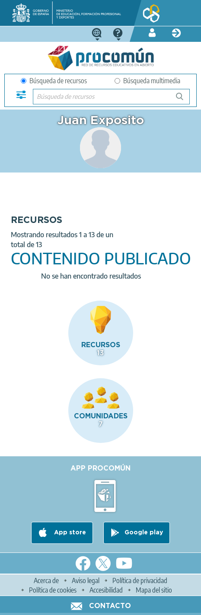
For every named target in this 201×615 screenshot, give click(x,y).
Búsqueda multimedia (147, 80)
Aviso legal (85, 580)
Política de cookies (53, 590)
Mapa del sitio (154, 590)
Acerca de (46, 580)
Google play (143, 532)
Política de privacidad (139, 580)
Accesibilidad (106, 590)
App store (69, 532)
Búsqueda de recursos (54, 80)
